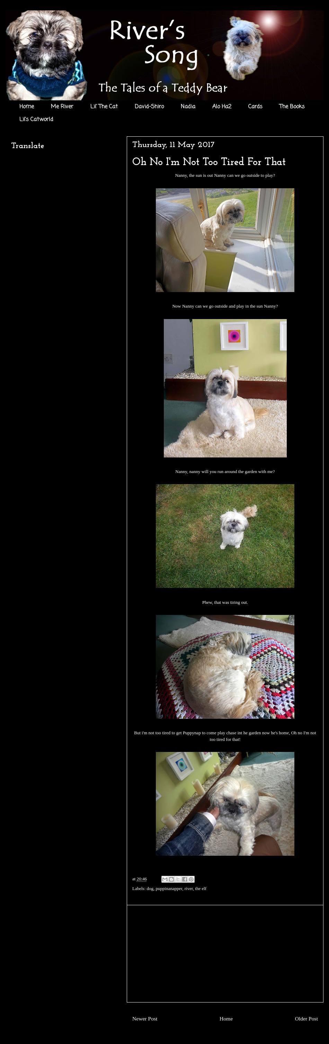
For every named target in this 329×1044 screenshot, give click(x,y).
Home (26, 107)
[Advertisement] (225, 953)
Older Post (306, 1019)
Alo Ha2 (221, 107)
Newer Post (144, 1019)
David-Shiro (149, 107)
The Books (292, 107)
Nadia (188, 107)
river (189, 888)
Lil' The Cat (104, 107)
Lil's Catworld (36, 120)
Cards (255, 107)
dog (150, 888)
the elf (200, 888)
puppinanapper (169, 888)
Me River (62, 107)
